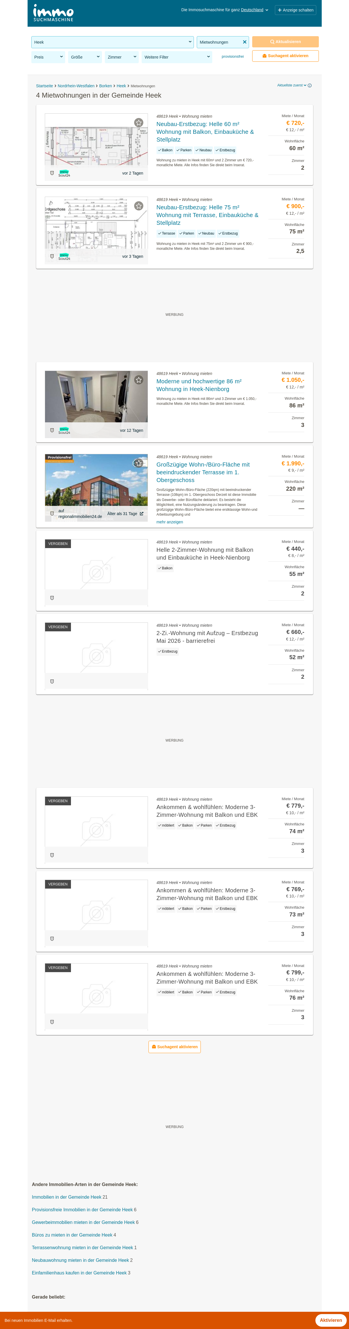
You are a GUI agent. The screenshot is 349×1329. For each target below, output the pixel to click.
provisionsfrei (232, 56)
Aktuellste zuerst (292, 85)
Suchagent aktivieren (285, 55)
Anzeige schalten (295, 10)
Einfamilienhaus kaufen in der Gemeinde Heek (79, 1272)
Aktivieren (331, 1320)
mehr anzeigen (170, 522)
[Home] (53, 13)
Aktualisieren (285, 41)
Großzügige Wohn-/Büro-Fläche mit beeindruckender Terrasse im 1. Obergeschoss (203, 472)
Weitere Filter (178, 56)
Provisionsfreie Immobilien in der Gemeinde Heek (82, 1209)
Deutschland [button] (255, 9)
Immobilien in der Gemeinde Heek (66, 1197)
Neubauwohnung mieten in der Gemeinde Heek (80, 1260)
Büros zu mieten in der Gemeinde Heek (72, 1235)
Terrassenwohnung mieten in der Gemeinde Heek (82, 1247)
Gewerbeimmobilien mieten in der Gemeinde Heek (83, 1222)
